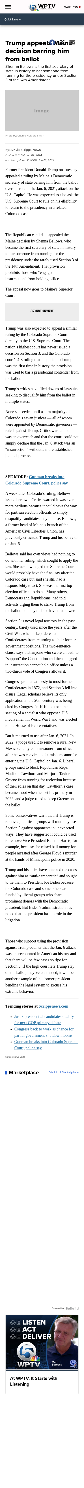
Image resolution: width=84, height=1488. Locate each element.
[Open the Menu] (7, 6)
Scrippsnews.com (54, 1006)
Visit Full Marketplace (64, 1072)
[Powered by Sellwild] (72, 1308)
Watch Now (72, 7)
